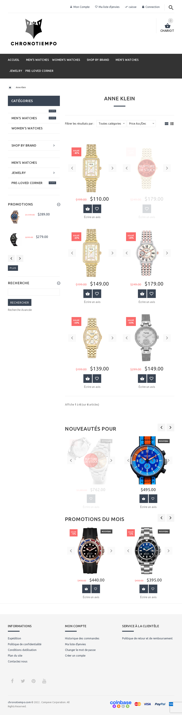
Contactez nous (17, 661)
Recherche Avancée (20, 309)
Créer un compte (75, 655)
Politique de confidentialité (24, 644)
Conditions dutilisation (22, 649)
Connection (151, 6)
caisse (130, 6)
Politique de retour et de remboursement (147, 638)
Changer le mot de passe (80, 649)
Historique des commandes (82, 638)
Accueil (10, 87)
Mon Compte (80, 6)
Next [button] (19, 258)
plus (13, 268)
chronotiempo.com (19, 702)
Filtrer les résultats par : (79, 123)
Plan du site (15, 655)
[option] (91, 473)
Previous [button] (11, 258)
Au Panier (143, 498)
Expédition (14, 638)
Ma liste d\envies (107, 6)
